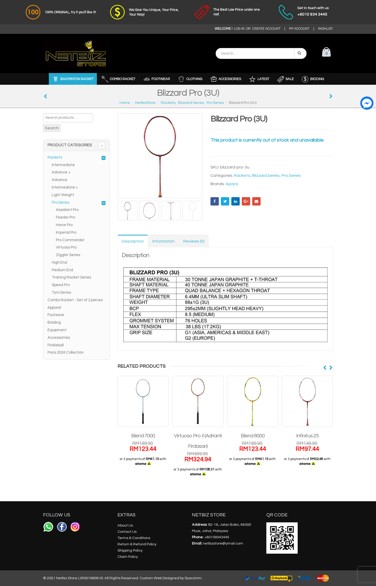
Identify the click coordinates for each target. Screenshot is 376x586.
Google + (246, 201)
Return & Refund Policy (137, 544)
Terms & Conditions (134, 538)
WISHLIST (325, 29)
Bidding (54, 322)
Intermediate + (65, 187)
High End (59, 262)
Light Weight (63, 195)
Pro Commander (70, 240)
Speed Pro (61, 285)
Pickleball (56, 345)
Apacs (232, 184)
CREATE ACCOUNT (266, 29)
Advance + (61, 172)
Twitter (225, 201)
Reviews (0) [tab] (193, 241)
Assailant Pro (67, 210)
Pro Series (291, 175)
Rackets (242, 175)
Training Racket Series (71, 277)
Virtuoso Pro (66, 247)
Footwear (56, 315)
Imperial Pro (66, 232)
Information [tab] (163, 241)
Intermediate (63, 165)
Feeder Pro (65, 217)
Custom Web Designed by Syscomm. (171, 578)
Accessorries (59, 338)
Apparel (54, 308)
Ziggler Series (68, 255)
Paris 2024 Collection (66, 352)
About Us (125, 525)
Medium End (62, 270)
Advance (59, 180)
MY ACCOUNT (299, 29)
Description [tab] (133, 241)
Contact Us (127, 532)
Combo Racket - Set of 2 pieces (75, 300)
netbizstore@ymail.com (223, 543)
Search (52, 128)
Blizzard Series (266, 175)
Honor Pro (64, 225)
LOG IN (239, 29)
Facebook (214, 201)
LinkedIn (235, 201)
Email (256, 201)
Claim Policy (128, 557)
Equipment (57, 330)
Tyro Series (61, 292)
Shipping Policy (130, 550)
